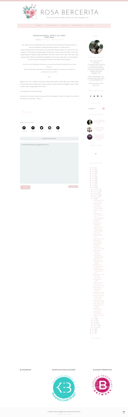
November (96, 191)
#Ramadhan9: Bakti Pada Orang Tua (98, 293)
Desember (96, 189)
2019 (93, 178)
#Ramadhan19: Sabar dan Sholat (98, 248)
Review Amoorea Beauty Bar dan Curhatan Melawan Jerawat (99, 137)
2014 (93, 187)
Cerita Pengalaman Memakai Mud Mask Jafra (99, 121)
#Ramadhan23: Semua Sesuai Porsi (97, 235)
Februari (95, 325)
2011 (93, 333)
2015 (93, 186)
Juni (94, 318)
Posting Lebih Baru (25, 187)
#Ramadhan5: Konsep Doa (97, 309)
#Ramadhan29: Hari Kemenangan (98, 201)
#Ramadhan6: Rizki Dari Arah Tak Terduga (98, 305)
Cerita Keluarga (51, 25)
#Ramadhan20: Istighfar (97, 244)
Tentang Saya (77, 25)
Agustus (95, 196)
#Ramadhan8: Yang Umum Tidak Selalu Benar (98, 297)
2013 (93, 329)
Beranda (38, 25)
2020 (93, 177)
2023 (93, 171)
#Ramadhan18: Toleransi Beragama (97, 252)
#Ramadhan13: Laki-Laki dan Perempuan (99, 276)
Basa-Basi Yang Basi (97, 210)
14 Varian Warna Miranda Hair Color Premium (99, 129)
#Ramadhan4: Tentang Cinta (97, 312)
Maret (95, 324)
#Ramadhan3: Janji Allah (98, 315)
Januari (95, 327)
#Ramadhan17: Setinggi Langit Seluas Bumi (98, 256)
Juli (94, 198)
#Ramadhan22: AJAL (99, 239)
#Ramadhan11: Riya (98, 286)
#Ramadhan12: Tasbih (97, 280)
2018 (93, 180)
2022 (93, 173)
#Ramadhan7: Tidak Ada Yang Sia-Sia (98, 301)
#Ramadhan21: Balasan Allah (97, 241)
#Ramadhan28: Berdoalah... (97, 204)
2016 (93, 184)
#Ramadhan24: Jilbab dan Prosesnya (97, 224)
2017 (93, 182)
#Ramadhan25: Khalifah (97, 220)
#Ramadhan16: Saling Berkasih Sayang (98, 261)
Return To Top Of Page (64, 414)
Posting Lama (73, 186)
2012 (93, 331)
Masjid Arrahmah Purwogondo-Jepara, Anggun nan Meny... (98, 230)
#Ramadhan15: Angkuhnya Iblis (98, 265)
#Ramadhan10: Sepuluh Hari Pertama (97, 289)
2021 (93, 175)
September (96, 195)
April (94, 322)
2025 (93, 168)
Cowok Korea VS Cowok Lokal (98, 283)
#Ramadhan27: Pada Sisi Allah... (98, 207)
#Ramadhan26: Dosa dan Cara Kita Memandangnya (98, 215)
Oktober (95, 193)
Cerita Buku (65, 25)
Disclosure (89, 25)
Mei (94, 320)
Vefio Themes (76, 411)
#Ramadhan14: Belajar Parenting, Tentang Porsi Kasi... (99, 270)
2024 (93, 169)
